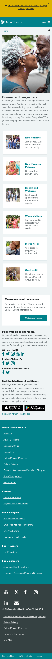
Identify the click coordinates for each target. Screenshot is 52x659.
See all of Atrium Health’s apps (16, 414)
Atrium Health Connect (14, 519)
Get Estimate (9, 483)
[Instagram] (36, 592)
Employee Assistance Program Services (22, 573)
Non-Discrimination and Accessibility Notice (24, 617)
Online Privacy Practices (15, 458)
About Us (7, 434)
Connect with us (11, 446)
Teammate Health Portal (14, 537)
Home (5, 31)
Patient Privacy (10, 464)
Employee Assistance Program (18, 525)
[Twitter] (16, 592)
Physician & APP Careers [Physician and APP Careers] (15, 504)
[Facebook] (26, 592)
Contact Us (8, 452)
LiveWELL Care (11, 531)
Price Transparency (12, 477)
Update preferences (33, 318)
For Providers (10, 552)
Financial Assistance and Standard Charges (24, 470)
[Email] (16, 603)
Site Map (7, 640)
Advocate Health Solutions (16, 567)
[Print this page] (49, 30)
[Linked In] (6, 603)
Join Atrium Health (12, 498)
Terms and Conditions (13, 634)
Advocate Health (11, 440)
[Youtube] (6, 592)
